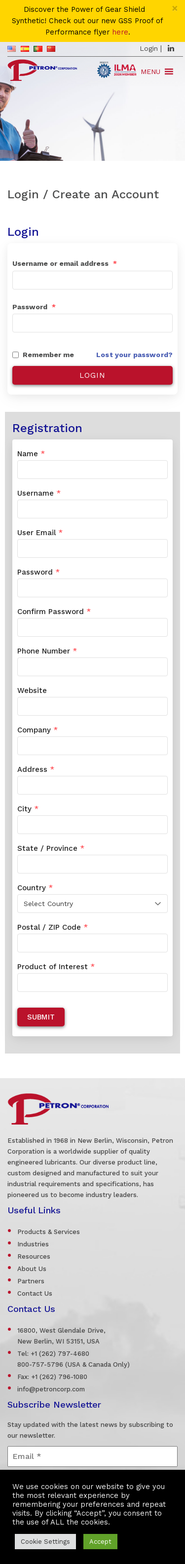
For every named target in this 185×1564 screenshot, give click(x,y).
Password (34, 307)
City (27, 808)
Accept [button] (100, 1541)
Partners (30, 1281)
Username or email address (64, 263)
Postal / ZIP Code (52, 927)
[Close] (175, 8)
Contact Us (34, 1293)
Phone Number (47, 651)
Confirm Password (54, 611)
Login (149, 48)
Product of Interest (56, 966)
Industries (33, 1244)
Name (31, 453)
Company (37, 730)
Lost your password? (134, 355)
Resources (33, 1256)
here (120, 32)
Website (32, 690)
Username (39, 493)
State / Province (50, 848)
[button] (150, 71)
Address (35, 769)
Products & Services (48, 1232)
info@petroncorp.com (51, 1389)
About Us (31, 1269)
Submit (41, 1017)
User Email (40, 532)
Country (35, 887)
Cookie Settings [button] (45, 1541)
